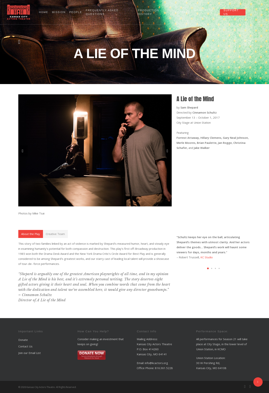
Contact (182, 12)
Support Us (231, 12)
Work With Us (203, 12)
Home (43, 12)
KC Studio (206, 257)
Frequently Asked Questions (102, 12)
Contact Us (25, 346)
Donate (23, 340)
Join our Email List (29, 353)
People (75, 12)
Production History (148, 12)
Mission (59, 12)
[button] (208, 268)
